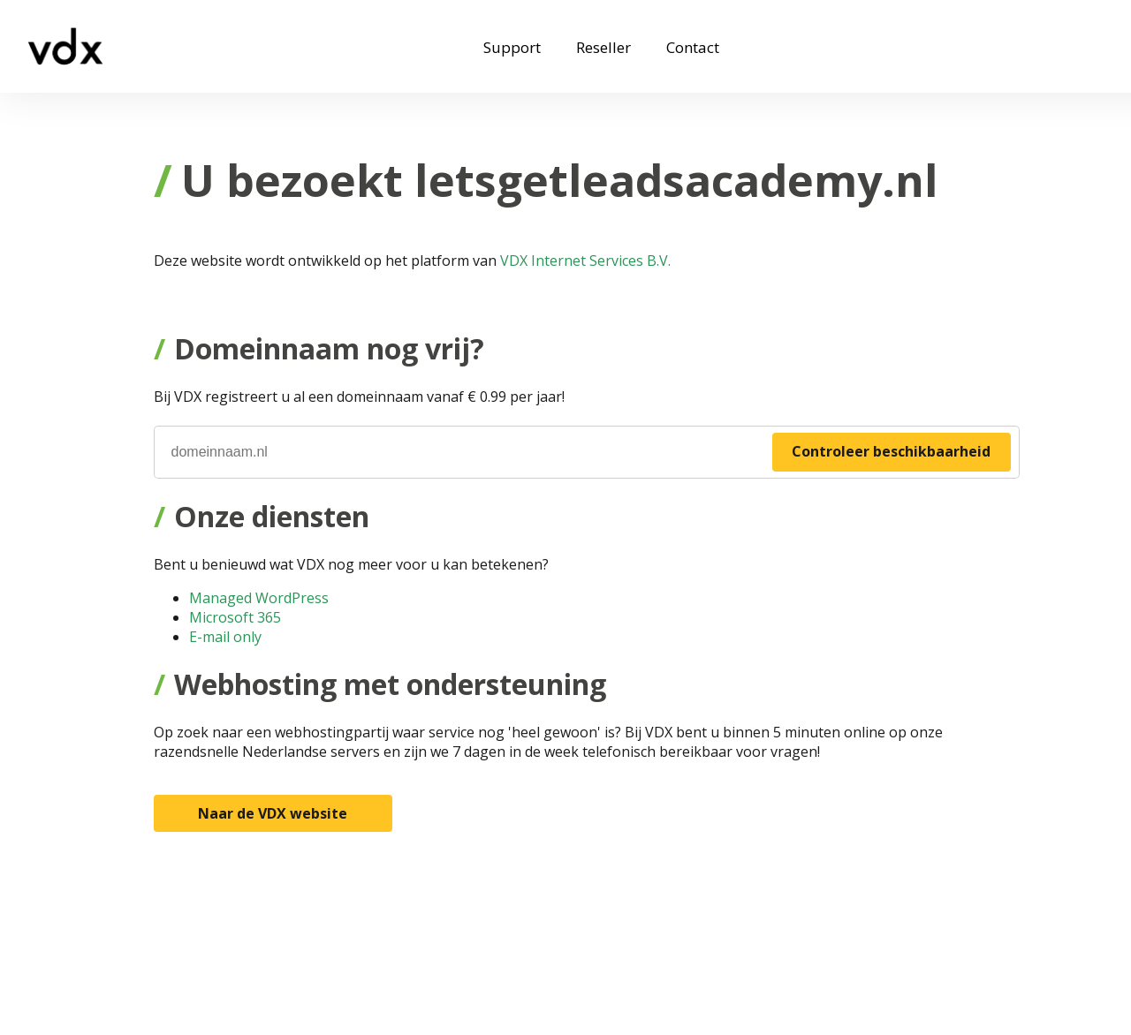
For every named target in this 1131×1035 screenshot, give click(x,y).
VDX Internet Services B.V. (585, 260)
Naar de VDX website (272, 813)
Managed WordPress (259, 598)
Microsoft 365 (235, 617)
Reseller (603, 47)
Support (512, 47)
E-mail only (225, 636)
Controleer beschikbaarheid (891, 451)
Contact (692, 47)
